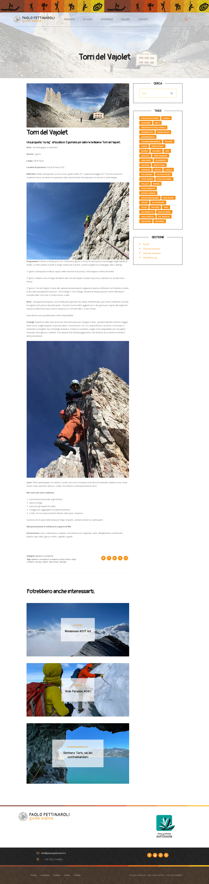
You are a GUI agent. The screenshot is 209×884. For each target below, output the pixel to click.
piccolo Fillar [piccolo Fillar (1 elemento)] (163, 174)
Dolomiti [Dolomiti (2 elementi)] (156, 151)
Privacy (34, 875)
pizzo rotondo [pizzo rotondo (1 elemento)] (164, 179)
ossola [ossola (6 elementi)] (168, 170)
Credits (67, 875)
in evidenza (54, 559)
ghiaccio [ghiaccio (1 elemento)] (145, 156)
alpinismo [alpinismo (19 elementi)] (145, 123)
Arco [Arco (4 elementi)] (157, 123)
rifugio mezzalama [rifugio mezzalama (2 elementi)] (150, 198)
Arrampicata (48, 556)
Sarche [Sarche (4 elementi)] (144, 202)
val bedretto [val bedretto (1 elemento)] (147, 212)
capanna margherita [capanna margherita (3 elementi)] (150, 141)
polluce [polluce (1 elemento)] (145, 184)
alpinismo (34, 559)
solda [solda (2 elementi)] (144, 207)
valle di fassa (53, 562)
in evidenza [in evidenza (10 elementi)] (161, 160)
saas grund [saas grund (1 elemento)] (168, 198)
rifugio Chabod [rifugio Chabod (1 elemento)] (148, 193)
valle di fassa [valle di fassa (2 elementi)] (164, 212)
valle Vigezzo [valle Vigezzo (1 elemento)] (147, 217)
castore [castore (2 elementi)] (168, 141)
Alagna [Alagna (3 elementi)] (166, 118)
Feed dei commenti (152, 253)
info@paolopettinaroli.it (53, 853)
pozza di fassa (64, 559)
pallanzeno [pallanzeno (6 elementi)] (146, 174)
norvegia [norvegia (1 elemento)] (145, 170)
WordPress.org (150, 257)
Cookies (56, 875)
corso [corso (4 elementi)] (144, 146)
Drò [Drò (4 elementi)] (167, 151)
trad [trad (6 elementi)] (166, 207)
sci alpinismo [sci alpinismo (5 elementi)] (158, 202)
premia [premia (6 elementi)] (156, 184)
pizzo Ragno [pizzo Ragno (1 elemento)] (147, 179)
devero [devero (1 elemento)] (144, 151)
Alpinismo (39, 556)
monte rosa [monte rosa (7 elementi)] (159, 165)
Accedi (146, 244)
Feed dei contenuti (151, 248)
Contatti (77, 875)
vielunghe (62, 562)
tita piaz (38, 562)
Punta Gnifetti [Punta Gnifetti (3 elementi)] (148, 188)
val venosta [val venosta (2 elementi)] (164, 217)
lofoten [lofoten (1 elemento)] (145, 165)
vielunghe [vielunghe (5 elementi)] (146, 221)
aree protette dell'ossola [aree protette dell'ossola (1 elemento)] (153, 127)
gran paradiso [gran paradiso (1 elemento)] (160, 156)
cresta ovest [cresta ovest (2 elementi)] (157, 146)
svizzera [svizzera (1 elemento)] (155, 207)
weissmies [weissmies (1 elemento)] (159, 221)
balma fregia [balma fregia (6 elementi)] (163, 132)
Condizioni (45, 875)
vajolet (45, 562)
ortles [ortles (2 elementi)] (157, 170)
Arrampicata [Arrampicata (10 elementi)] (147, 132)
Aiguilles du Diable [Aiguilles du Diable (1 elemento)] (149, 118)
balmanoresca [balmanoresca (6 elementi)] (148, 137)
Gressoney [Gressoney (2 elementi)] (146, 160)
